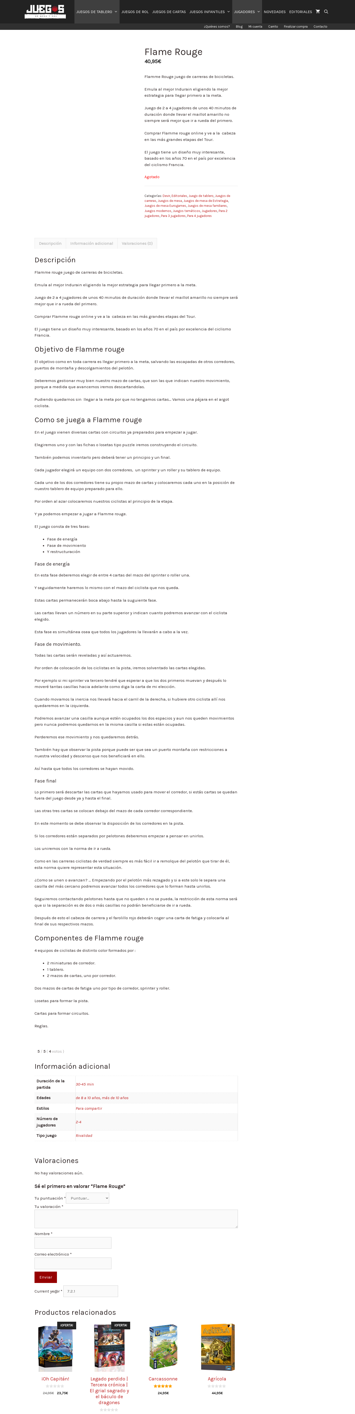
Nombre (44, 1222)
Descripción (50, 232)
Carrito (273, 26)
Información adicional (91, 232)
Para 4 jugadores (199, 216)
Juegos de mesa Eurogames (165, 206)
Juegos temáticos (186, 211)
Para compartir (89, 1097)
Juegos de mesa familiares (207, 206)
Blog (239, 26)
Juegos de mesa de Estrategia (205, 201)
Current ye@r (48, 1280)
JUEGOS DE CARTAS (169, 11)
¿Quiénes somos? (217, 26)
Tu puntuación (50, 1187)
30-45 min (85, 1072)
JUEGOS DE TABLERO (98, 11)
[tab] (50, 232)
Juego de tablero (201, 196)
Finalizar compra (296, 26)
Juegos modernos (157, 211)
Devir (166, 196)
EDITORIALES (300, 11)
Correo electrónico (53, 1243)
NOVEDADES (275, 11)
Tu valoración (49, 1195)
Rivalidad (84, 1124)
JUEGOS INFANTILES (210, 11)
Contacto (320, 26)
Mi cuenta (255, 26)
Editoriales (179, 196)
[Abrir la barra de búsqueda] (326, 11)
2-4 (78, 1110)
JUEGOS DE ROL (135, 11)
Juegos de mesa (170, 201)
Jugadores (209, 211)
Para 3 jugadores (173, 216)
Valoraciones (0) (137, 232)
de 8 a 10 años (88, 1086)
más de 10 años (115, 1086)
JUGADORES (248, 11)
